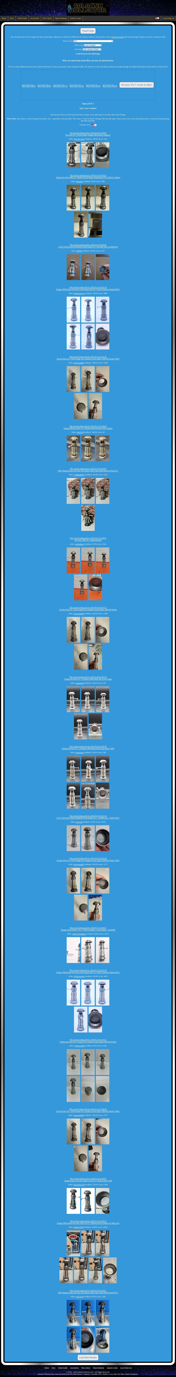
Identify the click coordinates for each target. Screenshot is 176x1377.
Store (12, 18)
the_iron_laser (79, 139)
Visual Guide (22, 18)
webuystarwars (79, 293)
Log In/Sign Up (168, 18)
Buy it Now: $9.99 (44, 86)
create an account (117, 37)
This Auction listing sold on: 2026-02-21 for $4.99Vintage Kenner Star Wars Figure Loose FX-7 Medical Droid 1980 (88, 1180)
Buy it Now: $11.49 (60, 86)
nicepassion (79, 683)
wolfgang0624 (79, 475)
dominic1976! (79, 1227)
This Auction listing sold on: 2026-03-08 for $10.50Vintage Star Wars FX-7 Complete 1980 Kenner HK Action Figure (88, 678)
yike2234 (80, 432)
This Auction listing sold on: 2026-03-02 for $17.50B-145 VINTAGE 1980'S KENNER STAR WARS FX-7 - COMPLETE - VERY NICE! (88, 817)
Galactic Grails (75, 18)
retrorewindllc (80, 1046)
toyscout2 (79, 822)
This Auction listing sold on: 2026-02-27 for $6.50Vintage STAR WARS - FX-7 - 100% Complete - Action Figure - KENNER (88, 929)
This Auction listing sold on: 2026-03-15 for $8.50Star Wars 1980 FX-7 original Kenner (88, 539)
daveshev (79, 181)
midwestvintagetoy (79, 934)
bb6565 (79, 251)
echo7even (79, 1297)
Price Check (47, 18)
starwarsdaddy (79, 363)
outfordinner (79, 544)
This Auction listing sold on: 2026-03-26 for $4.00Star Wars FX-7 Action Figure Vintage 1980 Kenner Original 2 (88, 134)
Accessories (35, 18)
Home (4, 18)
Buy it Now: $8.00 (28, 86)
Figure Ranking (60, 18)
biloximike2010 (79, 1185)
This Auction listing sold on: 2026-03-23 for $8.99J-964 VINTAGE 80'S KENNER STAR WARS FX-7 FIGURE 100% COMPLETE (88, 246)
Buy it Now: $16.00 (110, 86)
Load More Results (88, 1357)
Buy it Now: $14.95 (77, 86)
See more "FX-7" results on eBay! (136, 85)
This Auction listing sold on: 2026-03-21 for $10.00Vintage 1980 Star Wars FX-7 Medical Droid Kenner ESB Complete (88, 427)
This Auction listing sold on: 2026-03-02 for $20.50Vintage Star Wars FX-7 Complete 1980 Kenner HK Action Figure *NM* (88, 747)
